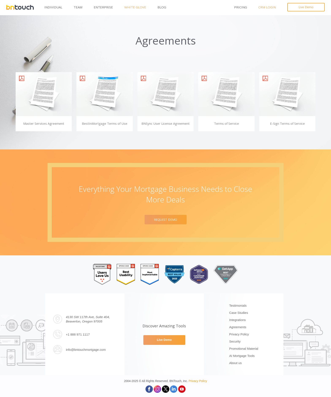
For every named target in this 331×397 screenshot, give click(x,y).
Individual (53, 7)
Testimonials (238, 305)
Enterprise (103, 7)
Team (78, 7)
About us (235, 363)
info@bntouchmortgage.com (86, 349)
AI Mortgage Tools (242, 356)
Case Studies (238, 312)
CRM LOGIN (267, 7)
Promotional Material (243, 348)
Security (235, 341)
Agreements (237, 327)
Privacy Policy (239, 334)
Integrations (237, 320)
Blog (161, 7)
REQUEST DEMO (165, 220)
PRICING (240, 7)
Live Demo (305, 7)
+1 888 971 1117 (78, 334)
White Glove (135, 7)
